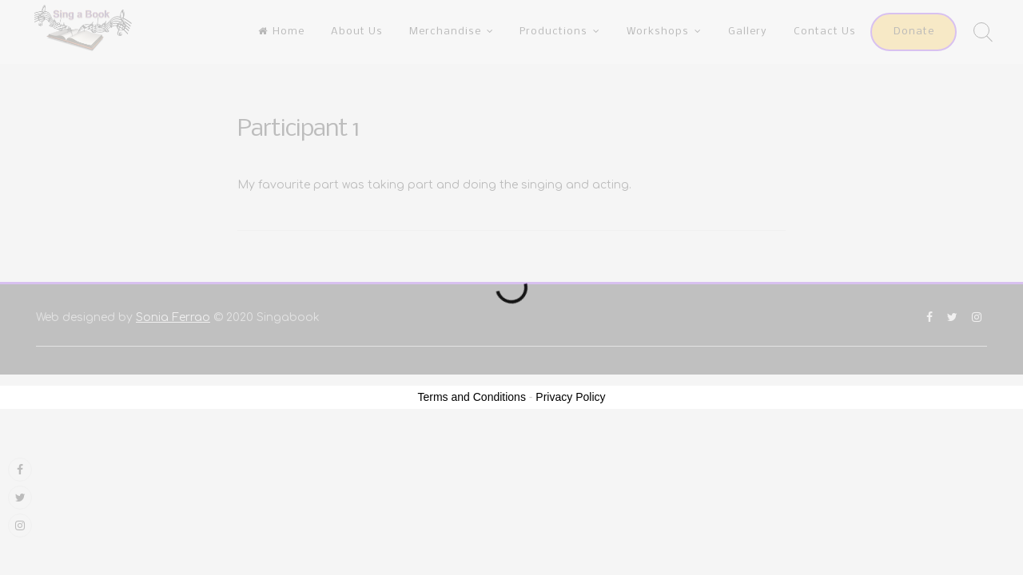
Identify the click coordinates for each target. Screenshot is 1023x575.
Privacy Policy (570, 397)
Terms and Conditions (472, 397)
